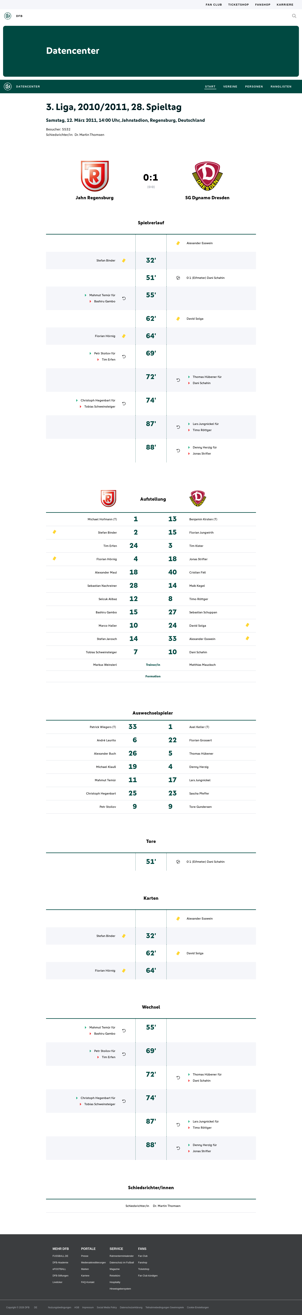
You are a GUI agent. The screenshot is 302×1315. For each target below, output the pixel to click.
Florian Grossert (200, 740)
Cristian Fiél (197, 572)
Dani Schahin (216, 277)
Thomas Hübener (205, 376)
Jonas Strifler (202, 453)
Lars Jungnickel (203, 423)
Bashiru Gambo (104, 301)
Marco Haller (108, 625)
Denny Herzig (202, 447)
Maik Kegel (197, 585)
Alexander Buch (105, 753)
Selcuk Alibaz (108, 599)
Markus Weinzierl (105, 664)
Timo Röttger (202, 430)
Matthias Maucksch (202, 664)
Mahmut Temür (100, 295)
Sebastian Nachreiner (102, 585)
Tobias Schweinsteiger (99, 406)
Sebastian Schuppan (203, 612)
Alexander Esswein (200, 243)
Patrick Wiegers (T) (103, 727)
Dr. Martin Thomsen (89, 135)
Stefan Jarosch (107, 639)
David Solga (195, 318)
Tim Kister (196, 545)
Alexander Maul (106, 572)
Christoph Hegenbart (96, 400)
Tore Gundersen (200, 806)
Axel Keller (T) (199, 727)
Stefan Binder (105, 260)
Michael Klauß (106, 766)
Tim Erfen (108, 359)
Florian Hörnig (105, 336)
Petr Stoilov (102, 353)
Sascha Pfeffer (199, 793)
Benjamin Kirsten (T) (203, 519)
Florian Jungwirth (201, 532)
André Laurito (106, 740)
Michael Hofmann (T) (102, 519)
